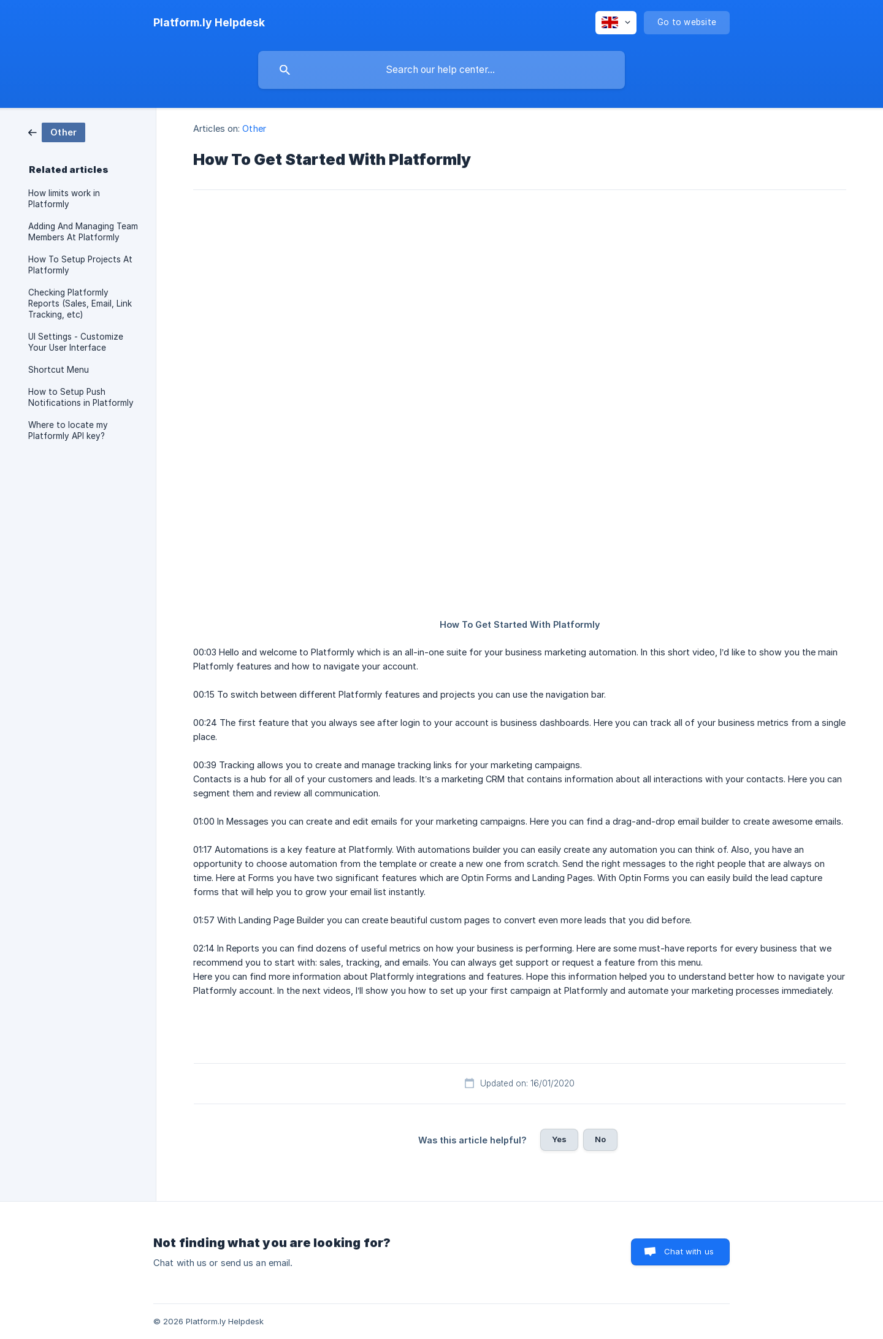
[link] (56, 131)
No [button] (600, 1139)
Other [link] (254, 128)
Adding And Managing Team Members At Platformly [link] (83, 231)
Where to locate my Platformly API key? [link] (68, 430)
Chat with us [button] (689, 1251)
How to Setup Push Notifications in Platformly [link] (81, 397)
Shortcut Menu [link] (58, 370)
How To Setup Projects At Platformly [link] (80, 264)
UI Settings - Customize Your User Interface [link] (75, 342)
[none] (209, 22)
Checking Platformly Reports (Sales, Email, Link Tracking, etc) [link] (80, 303)
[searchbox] (441, 70)
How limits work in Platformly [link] (64, 198)
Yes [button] (559, 1139)
